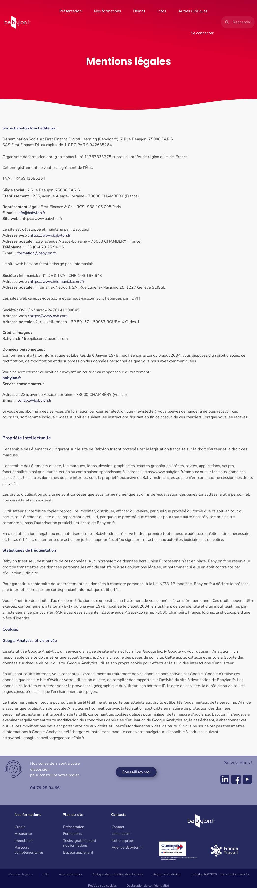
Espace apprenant (78, 852)
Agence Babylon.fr (127, 847)
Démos (139, 11)
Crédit (20, 826)
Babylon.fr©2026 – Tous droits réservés (220, 874)
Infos (161, 11)
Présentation (70, 11)
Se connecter (202, 33)
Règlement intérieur (167, 874)
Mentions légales (20, 874)
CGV (46, 874)
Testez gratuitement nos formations (79, 843)
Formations (72, 833)
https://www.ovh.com (49, 316)
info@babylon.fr (31, 212)
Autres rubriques (192, 11)
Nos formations (107, 11)
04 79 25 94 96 (46, 788)
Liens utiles (121, 833)
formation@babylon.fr (36, 253)
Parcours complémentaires (29, 850)
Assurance (23, 833)
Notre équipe (122, 840)
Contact (118, 826)
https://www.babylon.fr (50, 235)
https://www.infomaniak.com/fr (57, 281)
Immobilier (24, 840)
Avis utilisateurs (70, 874)
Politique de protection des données (117, 874)
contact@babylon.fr (34, 400)
